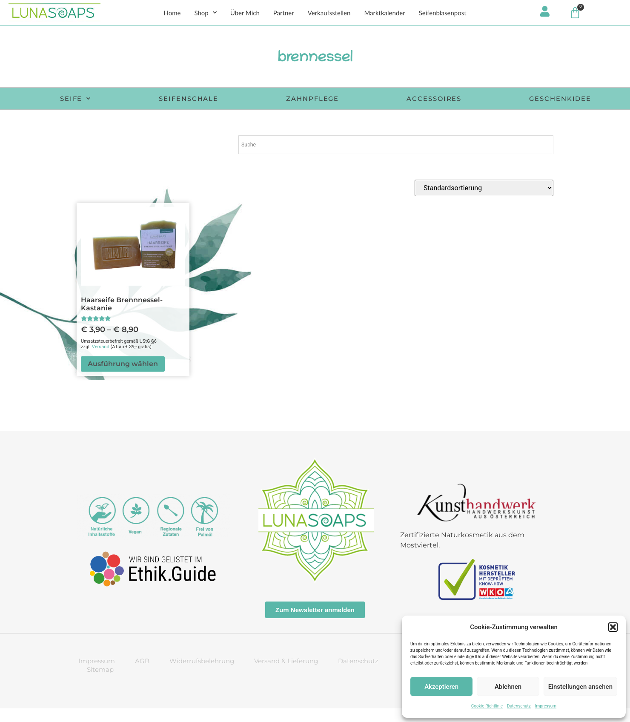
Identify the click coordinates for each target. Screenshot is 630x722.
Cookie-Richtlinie (487, 706)
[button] (613, 627)
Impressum (545, 706)
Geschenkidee (333, 112)
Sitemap (100, 683)
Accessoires (500, 99)
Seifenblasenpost (443, 13)
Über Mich (245, 13)
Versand (100, 360)
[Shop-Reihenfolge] (484, 201)
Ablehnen (508, 686)
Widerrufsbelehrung (201, 674)
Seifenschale (243, 99)
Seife (124, 99)
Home (171, 13)
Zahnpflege (373, 99)
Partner (283, 13)
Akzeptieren (441, 686)
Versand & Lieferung (286, 674)
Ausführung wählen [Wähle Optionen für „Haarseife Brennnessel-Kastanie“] (123, 377)
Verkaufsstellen (329, 13)
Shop (205, 13)
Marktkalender (384, 13)
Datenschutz (519, 706)
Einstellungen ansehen (580, 686)
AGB (142, 674)
